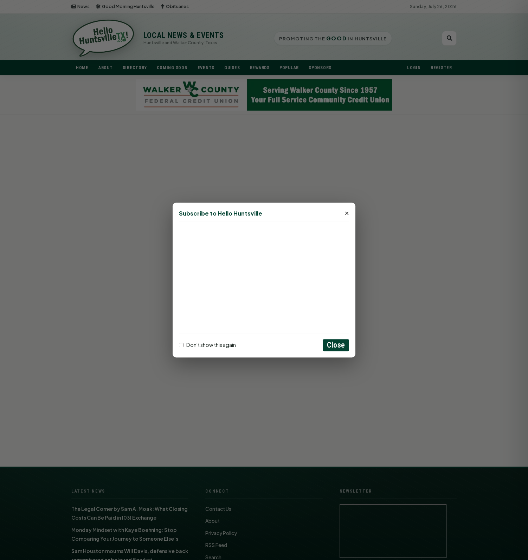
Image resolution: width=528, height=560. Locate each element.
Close (336, 345)
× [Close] (347, 213)
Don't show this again (207, 345)
